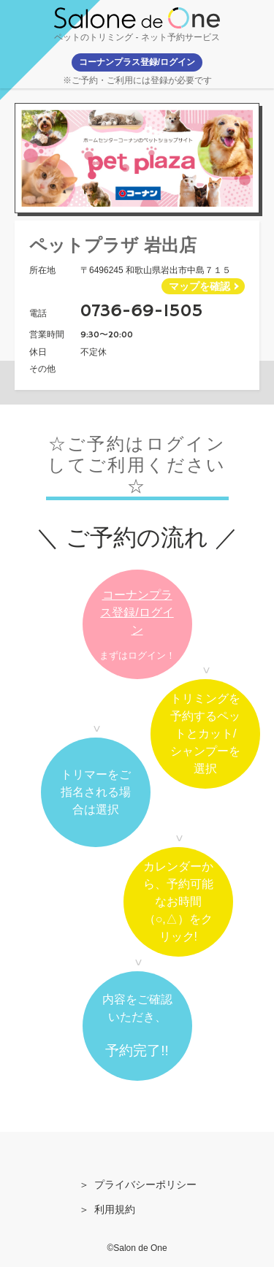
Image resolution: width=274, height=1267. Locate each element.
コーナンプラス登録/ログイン (136, 612)
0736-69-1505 (141, 311)
